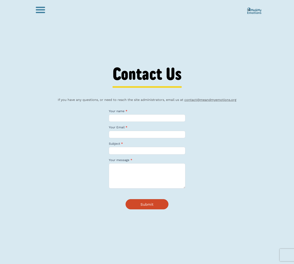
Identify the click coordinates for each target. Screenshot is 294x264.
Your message (120, 160)
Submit (147, 204)
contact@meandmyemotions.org (210, 100)
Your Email (118, 127)
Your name (118, 111)
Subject (116, 144)
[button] (40, 9)
